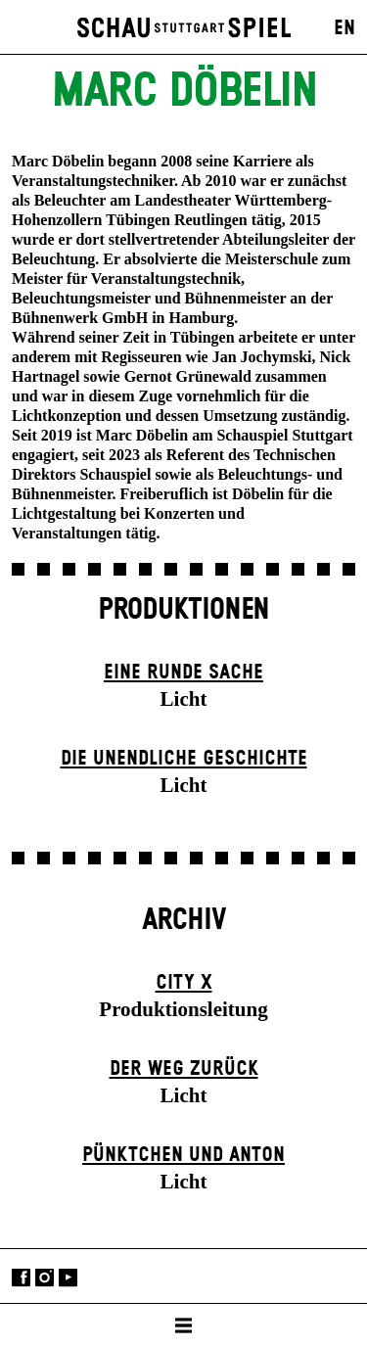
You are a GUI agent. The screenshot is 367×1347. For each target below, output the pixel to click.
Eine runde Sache (183, 672)
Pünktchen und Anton (183, 1155)
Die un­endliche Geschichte (184, 758)
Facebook (21, 1278)
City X (184, 983)
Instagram (44, 1278)
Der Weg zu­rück (184, 1069)
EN (344, 28)
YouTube (68, 1278)
